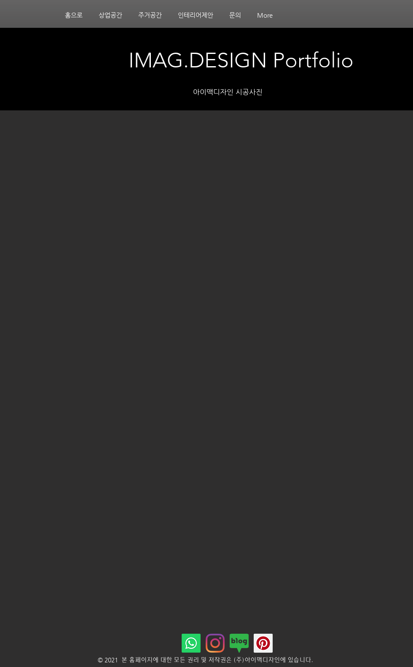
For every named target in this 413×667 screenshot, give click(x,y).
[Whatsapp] (191, 643)
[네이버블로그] (239, 643)
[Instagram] (215, 643)
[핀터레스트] (263, 643)
